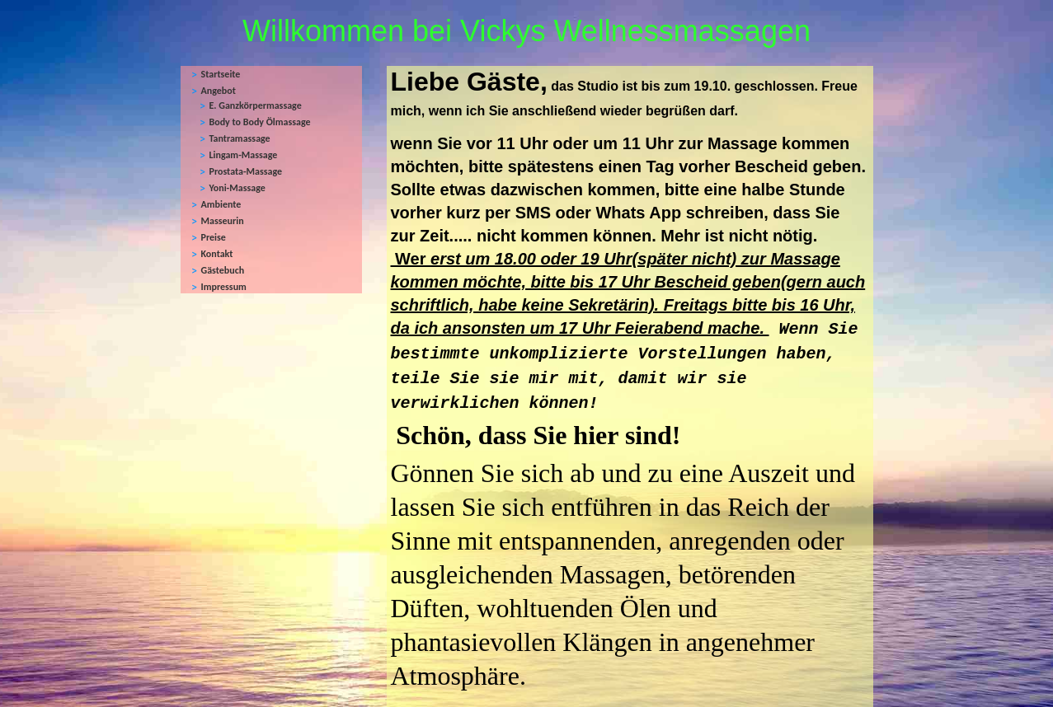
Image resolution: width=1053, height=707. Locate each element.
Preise (213, 237)
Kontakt (217, 254)
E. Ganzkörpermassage (255, 105)
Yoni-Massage (237, 188)
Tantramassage (239, 138)
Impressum (224, 287)
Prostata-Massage (246, 171)
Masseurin (222, 221)
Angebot (218, 90)
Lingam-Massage (243, 155)
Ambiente (221, 204)
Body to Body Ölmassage (260, 122)
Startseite (221, 74)
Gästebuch (223, 270)
